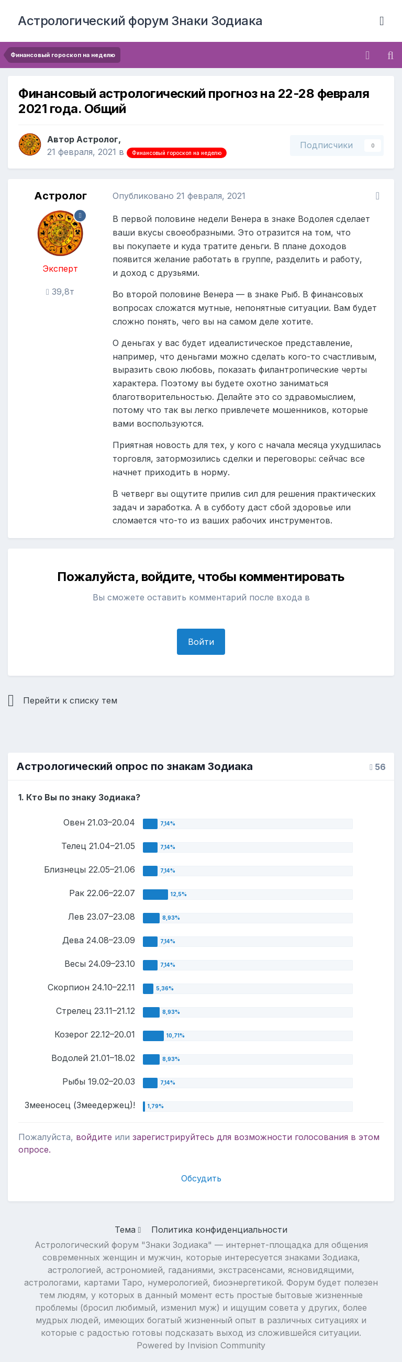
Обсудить (201, 1178)
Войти (201, 642)
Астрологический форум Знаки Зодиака (140, 20)
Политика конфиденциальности (219, 1229)
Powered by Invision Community (201, 1345)
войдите (94, 1137)
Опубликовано (179, 196)
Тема (128, 1229)
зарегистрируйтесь (173, 1137)
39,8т (60, 291)
